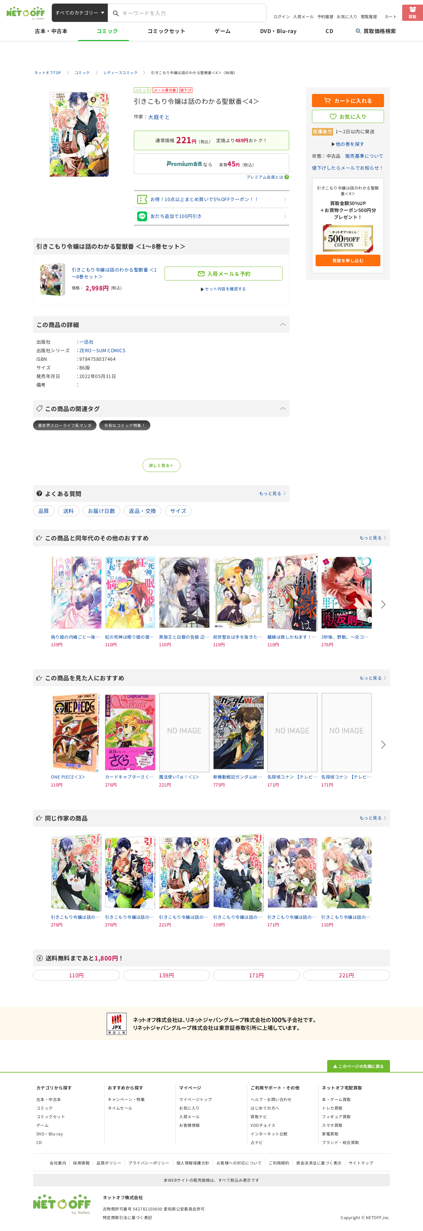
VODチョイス (262, 1125)
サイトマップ (361, 1163)
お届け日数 (101, 511)
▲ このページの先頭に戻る (358, 1066)
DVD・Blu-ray (278, 31)
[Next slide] (383, 604)
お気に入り (347, 16)
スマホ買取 (332, 1125)
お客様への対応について (239, 1163)
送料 (68, 511)
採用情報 (81, 1163)
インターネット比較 (269, 1133)
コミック (107, 31)
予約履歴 (325, 16)
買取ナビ (258, 1116)
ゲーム (222, 31)
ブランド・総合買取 (340, 1142)
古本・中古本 (51, 31)
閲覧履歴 (369, 16)
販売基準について (364, 155)
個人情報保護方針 (193, 1163)
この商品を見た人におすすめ (216, 677)
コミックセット (166, 31)
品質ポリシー (108, 1163)
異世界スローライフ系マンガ (65, 425)
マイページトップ (195, 1099)
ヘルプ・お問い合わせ (271, 1099)
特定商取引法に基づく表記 (127, 1217)
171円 (256, 975)
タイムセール (120, 1108)
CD (329, 31)
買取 (412, 16)
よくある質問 (165, 493)
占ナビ (256, 1142)
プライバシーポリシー (149, 1163)
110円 (76, 975)
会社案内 (58, 1163)
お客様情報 (189, 1125)
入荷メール (303, 16)
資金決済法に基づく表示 (318, 1163)
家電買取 (330, 1133)
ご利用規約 (279, 1163)
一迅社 (86, 341)
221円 (346, 975)
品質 (43, 511)
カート (391, 16)
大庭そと (159, 117)
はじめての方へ (264, 1108)
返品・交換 (142, 511)
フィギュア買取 (336, 1116)
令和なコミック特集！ (124, 425)
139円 (166, 975)
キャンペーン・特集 (126, 1099)
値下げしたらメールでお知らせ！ (348, 167)
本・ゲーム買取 (336, 1099)
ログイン (282, 16)
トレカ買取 (332, 1108)
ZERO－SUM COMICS (102, 350)
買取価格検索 (376, 31)
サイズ (178, 511)
